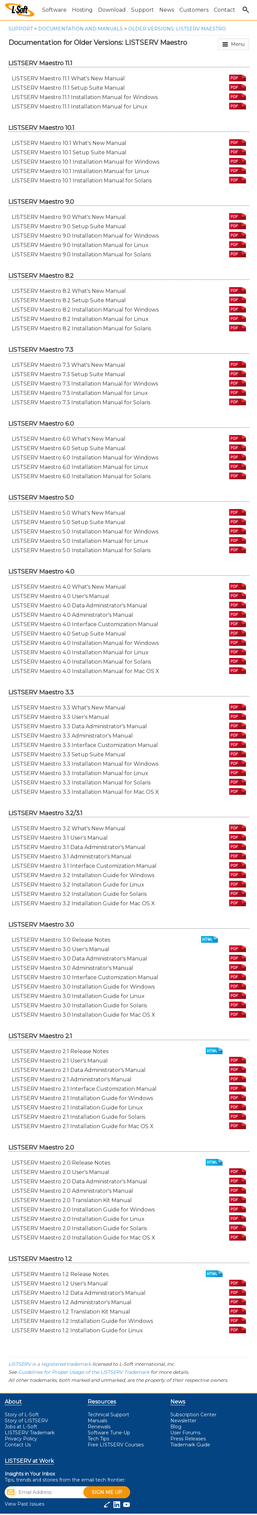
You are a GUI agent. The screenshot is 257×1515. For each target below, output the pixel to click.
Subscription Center (193, 1415)
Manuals (97, 1421)
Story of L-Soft (22, 1415)
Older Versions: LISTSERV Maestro (177, 29)
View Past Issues (24, 1504)
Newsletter (183, 1421)
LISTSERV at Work (29, 1461)
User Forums (185, 1433)
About (13, 1402)
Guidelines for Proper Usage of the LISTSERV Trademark (83, 1372)
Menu (238, 44)
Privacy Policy (21, 1439)
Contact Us (18, 1445)
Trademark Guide (190, 1445)
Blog (175, 1427)
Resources (102, 1402)
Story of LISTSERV (26, 1421)
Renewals (99, 1427)
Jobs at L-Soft (21, 1427)
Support (20, 29)
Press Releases (188, 1439)
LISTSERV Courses (116, 1445)
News (177, 1402)
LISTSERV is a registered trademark (49, 1364)
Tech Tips (98, 1439)
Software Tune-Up (109, 1433)
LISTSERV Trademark (30, 1433)
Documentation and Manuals (80, 29)
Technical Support (108, 1415)
